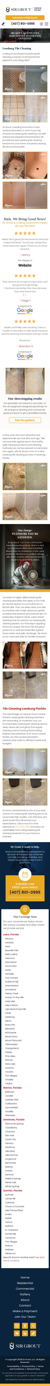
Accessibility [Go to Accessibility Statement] (13, 1366)
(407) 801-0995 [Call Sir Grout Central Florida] (23, 24)
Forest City (10, 1139)
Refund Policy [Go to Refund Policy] (33, 1369)
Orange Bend (12, 1048)
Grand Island (11, 985)
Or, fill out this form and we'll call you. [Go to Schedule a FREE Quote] (25, 897)
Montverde (10, 1032)
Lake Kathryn (11, 1005)
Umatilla (9, 1079)
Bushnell (9, 1194)
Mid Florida (10, 1162)
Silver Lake (10, 1063)
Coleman (10, 1202)
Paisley (8, 1052)
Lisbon (8, 1020)
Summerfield (11, 1107)
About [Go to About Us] (25, 1300)
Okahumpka (11, 1044)
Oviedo (9, 1170)
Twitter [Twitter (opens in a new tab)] (33, 1326)
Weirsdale (10, 1115)
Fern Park (9, 1135)
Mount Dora (11, 1036)
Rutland (9, 1226)
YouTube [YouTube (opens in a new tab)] (17, 1333)
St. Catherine (11, 1229)
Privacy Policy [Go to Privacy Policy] (28, 1366)
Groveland (10, 989)
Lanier (8, 1013)
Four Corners (11, 977)
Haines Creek (11, 993)
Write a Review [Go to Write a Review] (3, 23)
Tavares (9, 1071)
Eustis (8, 969)
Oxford (8, 1222)
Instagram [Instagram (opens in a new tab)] (17, 1326)
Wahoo (9, 1245)
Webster (9, 1249)
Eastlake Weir (11, 1099)
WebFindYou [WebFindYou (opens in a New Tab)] (39, 1379)
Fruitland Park (11, 981)
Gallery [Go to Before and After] (25, 1294)
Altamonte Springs (14, 1123)
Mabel (8, 1218)
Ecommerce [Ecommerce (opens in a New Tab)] (24, 1379)
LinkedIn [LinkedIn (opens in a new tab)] (25, 1333)
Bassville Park (11, 950)
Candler (9, 1095)
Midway (9, 1166)
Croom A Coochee (14, 1206)
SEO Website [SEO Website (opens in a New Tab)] (11, 1379)
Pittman (9, 1060)
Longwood (10, 1158)
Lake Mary (10, 1151)
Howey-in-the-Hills (14, 997)
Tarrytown (10, 1237)
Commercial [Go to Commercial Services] (25, 1289)
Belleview (9, 1091)
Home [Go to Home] (25, 1277)
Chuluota (10, 1131)
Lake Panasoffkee (14, 1210)
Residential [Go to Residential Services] (25, 1283)
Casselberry (11, 1127)
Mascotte (10, 1024)
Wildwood (10, 1253)
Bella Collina (11, 954)
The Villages (11, 1075)
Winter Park (10, 1182)
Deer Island (10, 962)
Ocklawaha (11, 1103)
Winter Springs (12, 1186)
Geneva (9, 1143)
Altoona (9, 938)
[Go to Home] (25, 10)
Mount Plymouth (13, 1040)
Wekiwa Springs (13, 1178)
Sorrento (9, 1067)
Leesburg (9, 1016)
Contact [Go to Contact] (25, 1306)
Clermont (10, 958)
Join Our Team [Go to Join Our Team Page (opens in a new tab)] (25, 1317)
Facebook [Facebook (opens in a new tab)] (25, 1326)
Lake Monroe (11, 1155)
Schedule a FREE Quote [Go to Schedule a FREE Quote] (25, 17)
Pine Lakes (10, 1056)
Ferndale (9, 973)
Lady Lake (10, 1001)
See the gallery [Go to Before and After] (25, 420)
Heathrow (10, 1147)
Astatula (9, 942)
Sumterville (10, 1233)
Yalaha (8, 1083)
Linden (8, 1214)
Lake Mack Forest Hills (15, 1009)
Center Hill (10, 1198)
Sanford (9, 1174)
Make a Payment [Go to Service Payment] (25, 1311)
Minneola (9, 1028)
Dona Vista (10, 966)
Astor (7, 946)
